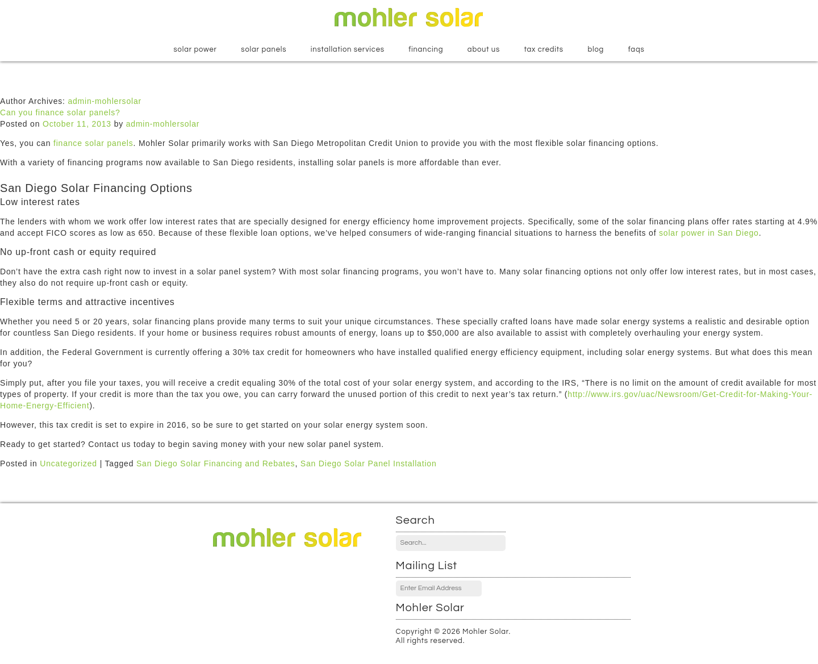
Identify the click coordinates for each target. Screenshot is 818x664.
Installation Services (348, 49)
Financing (425, 49)
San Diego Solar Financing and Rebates (215, 463)
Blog (595, 49)
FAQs (636, 49)
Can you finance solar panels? (60, 112)
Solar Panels (263, 49)
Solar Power (194, 49)
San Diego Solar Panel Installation (369, 463)
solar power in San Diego (709, 232)
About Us (484, 49)
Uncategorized (68, 463)
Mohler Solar (409, 17)
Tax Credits (544, 49)
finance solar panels (93, 143)
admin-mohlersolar (104, 101)
